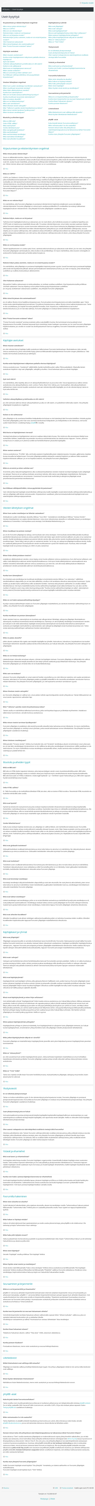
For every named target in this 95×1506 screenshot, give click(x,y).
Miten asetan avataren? (11, 70)
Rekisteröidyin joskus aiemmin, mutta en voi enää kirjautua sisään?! (24, 38)
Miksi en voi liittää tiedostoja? (13, 101)
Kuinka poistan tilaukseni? (58, 103)
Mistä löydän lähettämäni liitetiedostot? (62, 114)
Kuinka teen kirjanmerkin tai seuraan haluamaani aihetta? (69, 99)
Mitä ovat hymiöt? (9, 125)
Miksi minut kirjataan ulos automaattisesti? (18, 44)
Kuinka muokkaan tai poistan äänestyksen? (19, 97)
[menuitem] (66, 1488)
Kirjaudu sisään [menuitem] (87, 3)
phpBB (33, 423)
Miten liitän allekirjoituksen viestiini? (16, 90)
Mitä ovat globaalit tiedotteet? (14, 130)
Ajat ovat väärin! (9, 62)
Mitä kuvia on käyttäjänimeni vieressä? (17, 68)
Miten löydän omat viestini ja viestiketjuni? (63, 88)
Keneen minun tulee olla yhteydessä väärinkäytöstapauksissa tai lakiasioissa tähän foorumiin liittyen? (69, 130)
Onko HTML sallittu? (10, 123)
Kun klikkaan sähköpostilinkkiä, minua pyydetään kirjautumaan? (21, 76)
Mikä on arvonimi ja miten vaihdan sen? (17, 73)
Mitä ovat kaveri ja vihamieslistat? (60, 66)
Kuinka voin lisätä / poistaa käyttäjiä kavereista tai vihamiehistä (66, 69)
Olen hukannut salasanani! (13, 42)
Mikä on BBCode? (9, 121)
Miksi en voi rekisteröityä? (12, 31)
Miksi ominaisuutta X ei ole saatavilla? (62, 125)
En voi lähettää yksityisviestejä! (59, 50)
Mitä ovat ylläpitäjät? (55, 26)
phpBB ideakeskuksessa (12, 1423)
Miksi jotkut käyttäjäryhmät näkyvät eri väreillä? (65, 37)
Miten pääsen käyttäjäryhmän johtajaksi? (63, 35)
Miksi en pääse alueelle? (12, 99)
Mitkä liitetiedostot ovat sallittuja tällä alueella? (65, 112)
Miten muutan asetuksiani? (13, 55)
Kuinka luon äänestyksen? (13, 92)
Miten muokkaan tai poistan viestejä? (16, 88)
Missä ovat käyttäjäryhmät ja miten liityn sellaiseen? (67, 33)
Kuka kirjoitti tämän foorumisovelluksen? (63, 123)
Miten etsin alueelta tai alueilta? (60, 79)
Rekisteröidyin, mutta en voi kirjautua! (16, 33)
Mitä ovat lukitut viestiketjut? (13, 136)
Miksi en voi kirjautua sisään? (13, 35)
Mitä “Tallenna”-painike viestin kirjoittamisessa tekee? (22, 108)
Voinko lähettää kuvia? (11, 128)
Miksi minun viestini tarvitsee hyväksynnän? (19, 110)
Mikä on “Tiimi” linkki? (56, 42)
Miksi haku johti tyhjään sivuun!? (60, 83)
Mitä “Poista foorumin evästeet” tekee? (17, 46)
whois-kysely (72, 1439)
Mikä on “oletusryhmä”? (57, 40)
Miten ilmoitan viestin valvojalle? (14, 106)
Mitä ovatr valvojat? (55, 29)
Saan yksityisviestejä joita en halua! (61, 53)
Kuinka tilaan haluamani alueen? (60, 101)
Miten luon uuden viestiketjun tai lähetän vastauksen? (23, 86)
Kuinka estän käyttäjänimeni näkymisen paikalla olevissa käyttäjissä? (24, 58)
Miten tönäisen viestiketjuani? (14, 112)
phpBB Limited (85, 1403)
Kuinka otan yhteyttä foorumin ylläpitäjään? (64, 134)
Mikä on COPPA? (9, 29)
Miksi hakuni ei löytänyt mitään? (60, 81)
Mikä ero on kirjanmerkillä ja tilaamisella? (63, 97)
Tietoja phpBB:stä (9, 1407)
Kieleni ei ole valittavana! (12, 66)
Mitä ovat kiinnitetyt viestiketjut (14, 134)
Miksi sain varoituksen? (11, 103)
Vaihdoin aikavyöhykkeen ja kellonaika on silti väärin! (22, 64)
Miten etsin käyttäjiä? (56, 86)
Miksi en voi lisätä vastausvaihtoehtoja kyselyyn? (21, 95)
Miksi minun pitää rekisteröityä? (14, 26)
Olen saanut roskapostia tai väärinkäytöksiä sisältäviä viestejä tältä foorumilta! (68, 56)
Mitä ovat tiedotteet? (10, 132)
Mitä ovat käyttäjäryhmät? (57, 31)
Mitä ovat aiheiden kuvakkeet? (14, 139)
